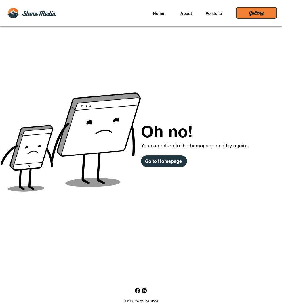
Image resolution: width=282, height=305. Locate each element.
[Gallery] (256, 13)
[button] (186, 13)
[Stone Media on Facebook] (137, 290)
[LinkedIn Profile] (144, 290)
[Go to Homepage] (164, 161)
